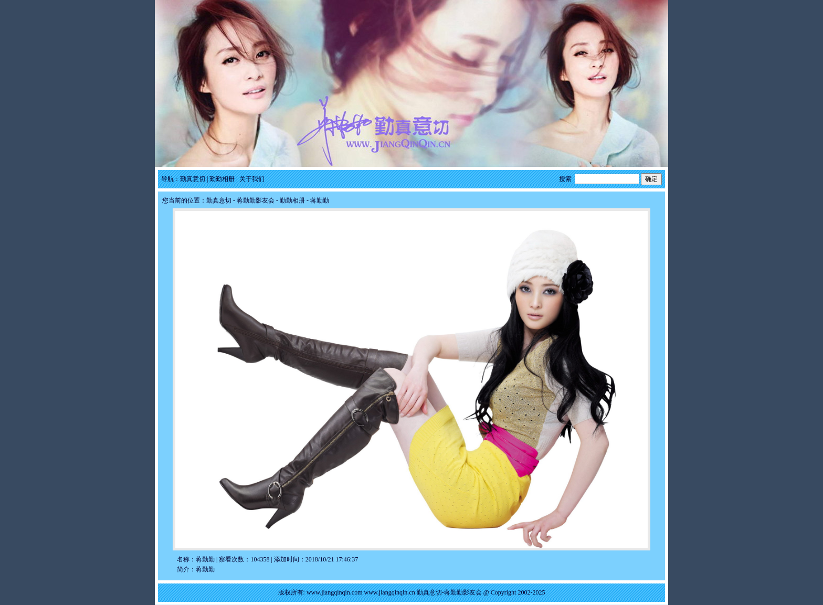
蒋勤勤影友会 (256, 200)
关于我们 (252, 179)
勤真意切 (192, 179)
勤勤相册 (222, 179)
